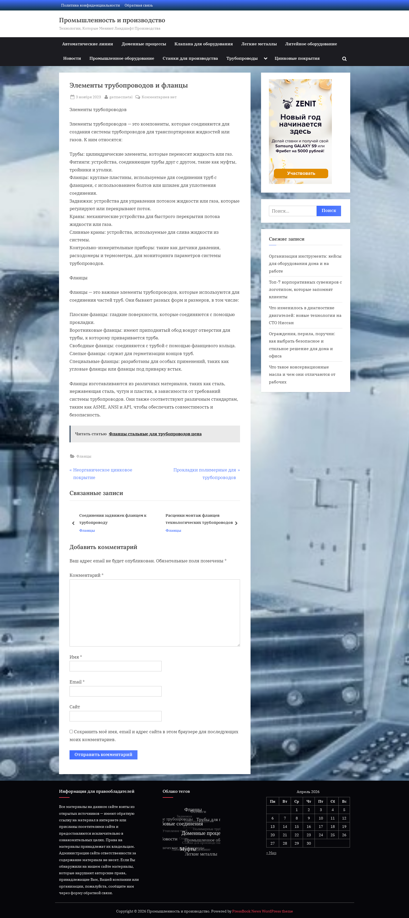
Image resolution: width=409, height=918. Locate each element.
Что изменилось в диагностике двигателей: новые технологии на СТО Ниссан (305, 315)
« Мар (271, 852)
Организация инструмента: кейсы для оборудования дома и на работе (305, 263)
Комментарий (87, 575)
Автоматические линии (87, 43)
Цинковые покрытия (297, 58)
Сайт (75, 707)
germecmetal (120, 96)
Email (77, 682)
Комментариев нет (159, 97)
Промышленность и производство (112, 20)
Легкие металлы (259, 43)
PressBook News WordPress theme (262, 911)
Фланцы (83, 456)
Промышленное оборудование (121, 58)
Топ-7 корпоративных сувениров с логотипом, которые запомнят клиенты (305, 289)
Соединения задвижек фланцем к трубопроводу (112, 519)
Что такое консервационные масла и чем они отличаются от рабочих (302, 374)
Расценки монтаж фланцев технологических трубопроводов (199, 519)
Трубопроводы (242, 58)
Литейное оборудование (311, 43)
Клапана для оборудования (203, 43)
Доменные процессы (144, 43)
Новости (72, 58)
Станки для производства (190, 58)
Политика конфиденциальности (90, 5)
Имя (76, 657)
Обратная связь (139, 5)
